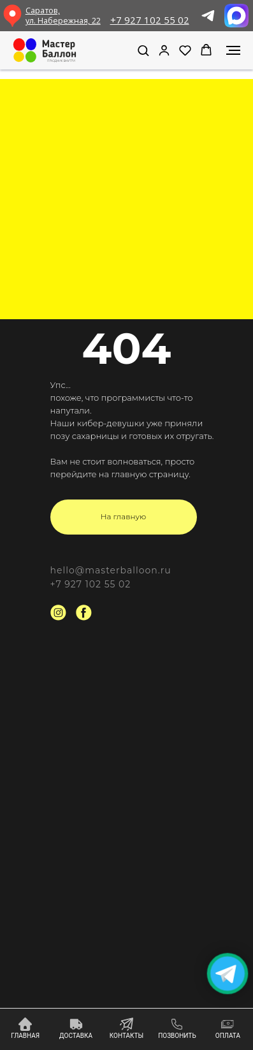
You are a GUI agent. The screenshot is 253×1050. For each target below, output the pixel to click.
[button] (143, 50)
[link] (164, 50)
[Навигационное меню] (233, 50)
